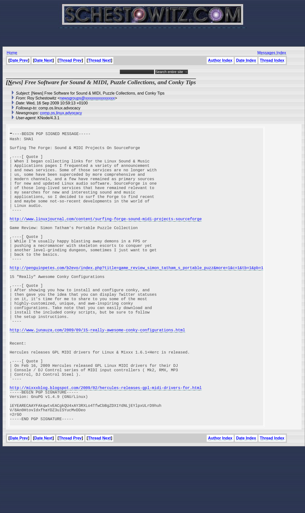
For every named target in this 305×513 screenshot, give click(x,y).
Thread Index (272, 60)
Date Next (43, 60)
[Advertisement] (152, 34)
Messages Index (271, 53)
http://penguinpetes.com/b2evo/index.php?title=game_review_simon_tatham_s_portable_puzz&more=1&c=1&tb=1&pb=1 (136, 297)
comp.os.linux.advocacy (61, 113)
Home (12, 53)
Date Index (246, 60)
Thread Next (99, 60)
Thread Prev (70, 60)
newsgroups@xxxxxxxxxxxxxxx (87, 98)
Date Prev (19, 60)
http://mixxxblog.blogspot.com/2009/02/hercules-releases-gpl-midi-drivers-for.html (106, 444)
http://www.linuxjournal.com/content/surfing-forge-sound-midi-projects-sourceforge (106, 237)
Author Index (220, 60)
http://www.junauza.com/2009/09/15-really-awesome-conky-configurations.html (97, 373)
